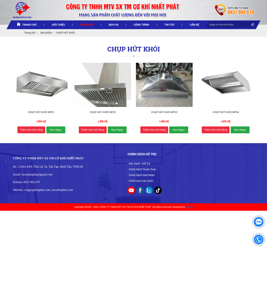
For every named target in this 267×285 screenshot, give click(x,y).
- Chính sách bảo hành (140, 180)
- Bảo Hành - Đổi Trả (139, 163)
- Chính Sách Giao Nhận (141, 175)
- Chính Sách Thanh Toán (142, 169)
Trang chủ (30, 32)
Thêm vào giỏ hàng (31, 129)
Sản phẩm (46, 32)
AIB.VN (189, 207)
